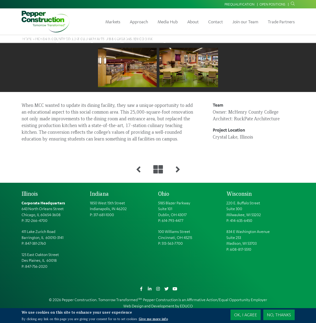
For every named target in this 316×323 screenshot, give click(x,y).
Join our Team (245, 21)
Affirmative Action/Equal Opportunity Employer (227, 299)
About (193, 21)
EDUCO (186, 306)
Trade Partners (281, 21)
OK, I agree (245, 314)
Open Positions (272, 4)
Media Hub (168, 21)
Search (292, 3)
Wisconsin (239, 193)
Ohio (163, 193)
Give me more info (153, 319)
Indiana (99, 193)
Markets (112, 21)
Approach (139, 21)
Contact (215, 21)
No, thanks (279, 314)
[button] (127, 67)
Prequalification (239, 4)
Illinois (30, 193)
